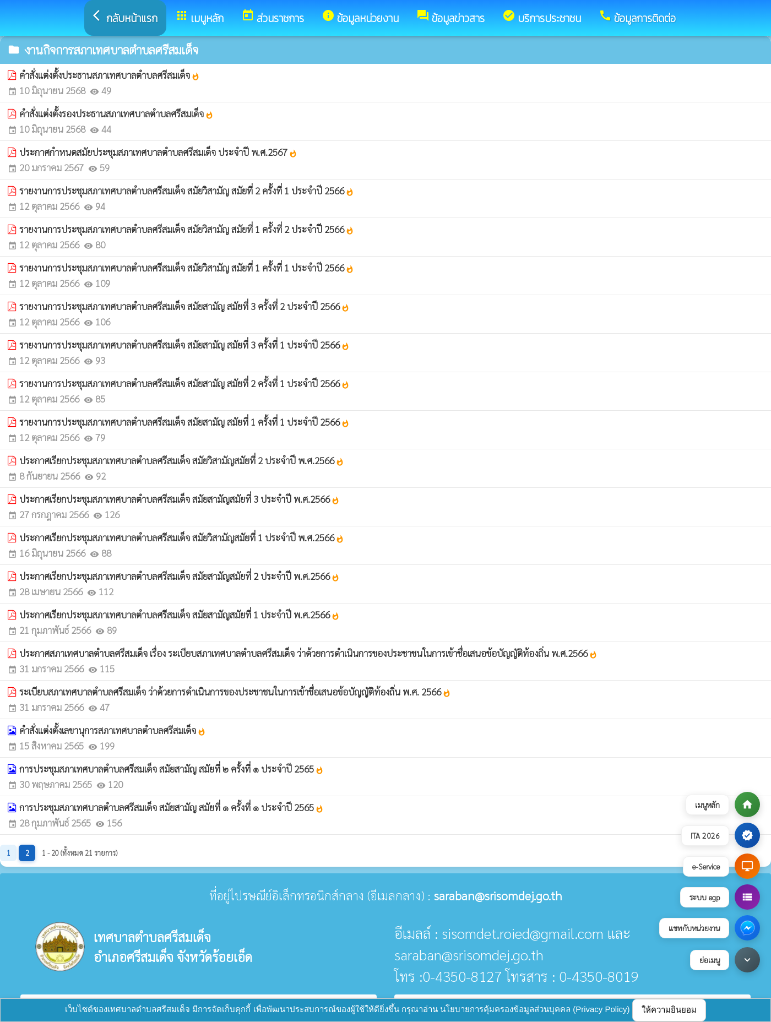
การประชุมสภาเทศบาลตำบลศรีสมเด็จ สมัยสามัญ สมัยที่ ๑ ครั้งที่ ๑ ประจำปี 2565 (171, 807)
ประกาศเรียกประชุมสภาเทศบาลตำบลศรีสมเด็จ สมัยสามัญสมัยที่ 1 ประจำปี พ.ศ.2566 (179, 614)
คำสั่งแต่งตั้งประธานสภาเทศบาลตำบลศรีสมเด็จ (109, 75)
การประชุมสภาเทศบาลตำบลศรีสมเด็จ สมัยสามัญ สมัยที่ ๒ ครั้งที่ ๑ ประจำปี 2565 (171, 769)
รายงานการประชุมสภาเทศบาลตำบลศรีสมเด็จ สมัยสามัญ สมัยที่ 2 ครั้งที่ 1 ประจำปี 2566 (184, 383)
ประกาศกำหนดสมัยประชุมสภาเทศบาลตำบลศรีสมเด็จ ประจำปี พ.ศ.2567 (158, 152)
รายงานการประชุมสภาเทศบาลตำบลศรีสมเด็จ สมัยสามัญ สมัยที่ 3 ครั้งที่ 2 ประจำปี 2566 (184, 306)
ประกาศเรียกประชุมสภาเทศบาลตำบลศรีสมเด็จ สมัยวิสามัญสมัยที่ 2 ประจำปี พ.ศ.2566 (181, 460)
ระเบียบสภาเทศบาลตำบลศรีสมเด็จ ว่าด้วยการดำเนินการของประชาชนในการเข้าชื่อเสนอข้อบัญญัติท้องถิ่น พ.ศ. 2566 (235, 692)
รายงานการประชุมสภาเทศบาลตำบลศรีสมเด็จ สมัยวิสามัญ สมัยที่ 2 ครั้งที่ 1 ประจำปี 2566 (186, 190)
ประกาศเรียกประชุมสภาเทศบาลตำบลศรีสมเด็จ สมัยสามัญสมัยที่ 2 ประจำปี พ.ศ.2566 (179, 576)
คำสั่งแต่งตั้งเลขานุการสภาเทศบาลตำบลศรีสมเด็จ (112, 730)
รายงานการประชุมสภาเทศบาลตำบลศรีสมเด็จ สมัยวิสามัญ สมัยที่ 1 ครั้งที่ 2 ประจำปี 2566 (186, 229)
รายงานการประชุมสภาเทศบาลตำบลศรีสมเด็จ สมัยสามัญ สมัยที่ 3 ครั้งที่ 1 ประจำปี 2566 (184, 345)
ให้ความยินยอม (669, 1009)
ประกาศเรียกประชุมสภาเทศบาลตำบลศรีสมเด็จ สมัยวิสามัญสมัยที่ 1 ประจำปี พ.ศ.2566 (181, 537)
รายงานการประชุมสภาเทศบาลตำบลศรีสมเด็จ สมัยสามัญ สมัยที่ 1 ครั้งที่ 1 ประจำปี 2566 (184, 422)
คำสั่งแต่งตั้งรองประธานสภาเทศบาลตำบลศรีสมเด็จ (116, 113)
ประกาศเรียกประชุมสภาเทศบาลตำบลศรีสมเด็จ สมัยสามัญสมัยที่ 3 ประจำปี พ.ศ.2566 (179, 499)
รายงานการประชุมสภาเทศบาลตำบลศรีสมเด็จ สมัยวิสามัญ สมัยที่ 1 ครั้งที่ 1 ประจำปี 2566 (186, 268)
